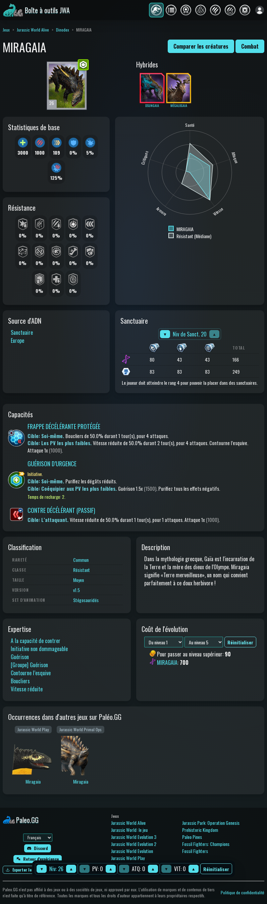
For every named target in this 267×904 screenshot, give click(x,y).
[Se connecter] (259, 10)
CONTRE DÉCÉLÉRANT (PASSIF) (61, 510)
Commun (81, 559)
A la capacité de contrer (35, 641)
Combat (250, 46)
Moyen (78, 579)
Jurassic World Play (128, 857)
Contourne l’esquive (31, 673)
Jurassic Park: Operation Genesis (210, 822)
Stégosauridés (86, 599)
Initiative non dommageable (39, 649)
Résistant (81, 569)
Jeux (6, 30)
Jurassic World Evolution (132, 850)
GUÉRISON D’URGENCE (52, 463)
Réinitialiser (216, 868)
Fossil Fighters (195, 850)
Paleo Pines (192, 836)
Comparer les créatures (200, 46)
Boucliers (20, 681)
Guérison (20, 657)
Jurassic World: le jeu (129, 829)
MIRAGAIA (167, 662)
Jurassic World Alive (33, 30)
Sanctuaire (22, 332)
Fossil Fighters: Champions (205, 843)
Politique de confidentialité (242, 892)
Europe (17, 340)
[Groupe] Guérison (29, 665)
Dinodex (62, 30)
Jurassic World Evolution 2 (133, 843)
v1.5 (76, 589)
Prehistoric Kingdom (200, 829)
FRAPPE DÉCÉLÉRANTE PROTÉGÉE (64, 426)
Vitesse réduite (27, 689)
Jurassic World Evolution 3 (133, 836)
